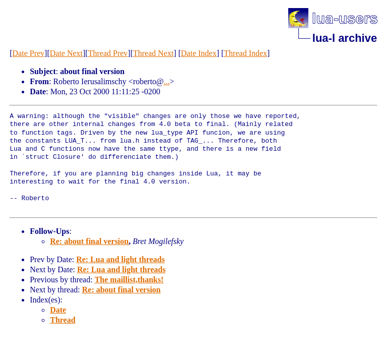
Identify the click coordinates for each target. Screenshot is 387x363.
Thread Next (153, 53)
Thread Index (245, 53)
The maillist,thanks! (129, 279)
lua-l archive (344, 38)
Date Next (66, 53)
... (167, 81)
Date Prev (29, 53)
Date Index (199, 53)
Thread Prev (108, 53)
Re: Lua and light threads (120, 259)
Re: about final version (89, 241)
